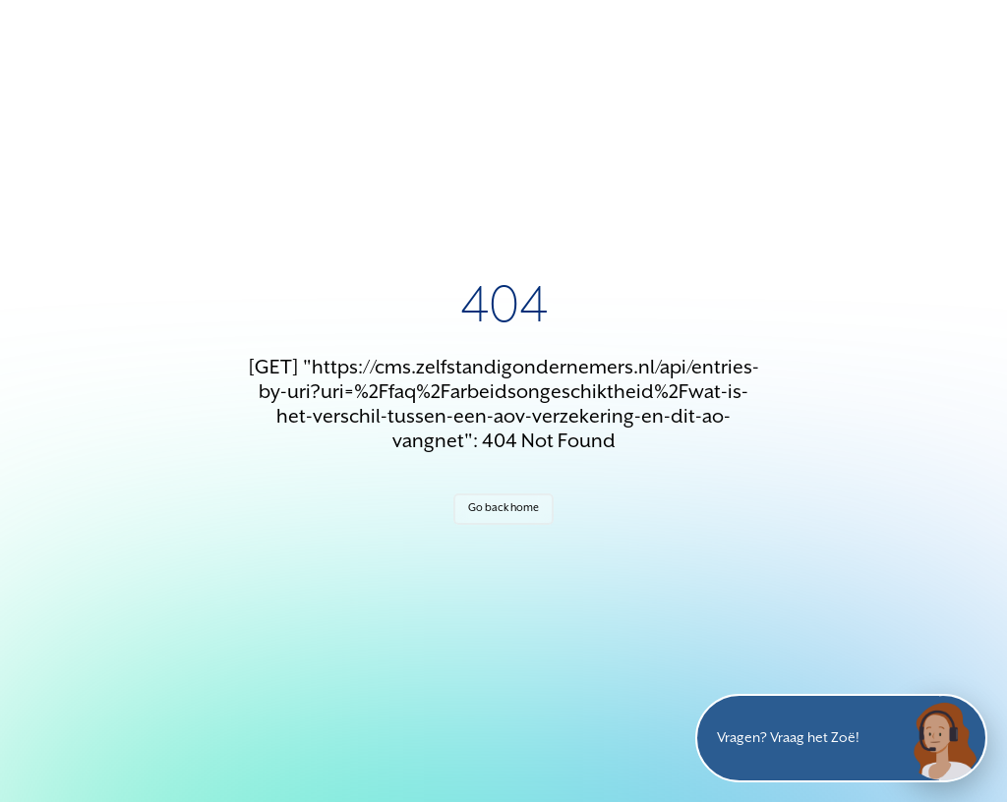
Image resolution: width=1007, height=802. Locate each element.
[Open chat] (943, 738)
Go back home (503, 508)
